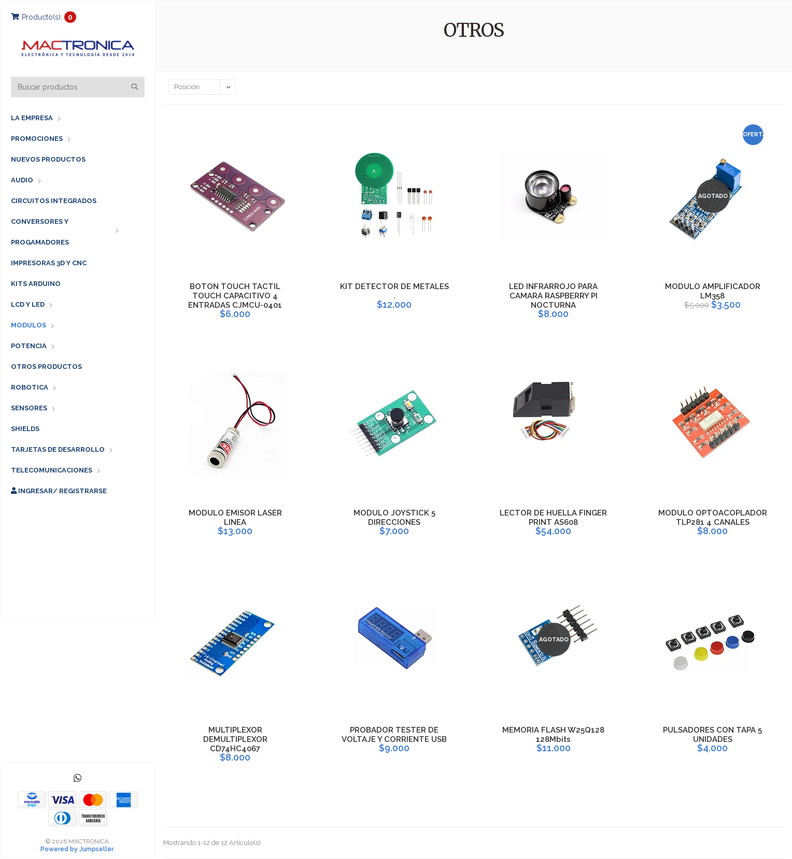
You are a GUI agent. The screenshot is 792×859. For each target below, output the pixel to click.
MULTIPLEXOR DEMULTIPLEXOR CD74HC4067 (235, 739)
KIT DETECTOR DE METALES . (394, 291)
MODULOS (28, 325)
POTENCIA (29, 346)
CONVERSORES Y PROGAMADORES (40, 232)
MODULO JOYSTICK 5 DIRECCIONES (394, 517)
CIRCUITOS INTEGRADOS (53, 201)
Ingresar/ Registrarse (59, 491)
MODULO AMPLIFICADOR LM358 (712, 291)
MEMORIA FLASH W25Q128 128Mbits (553, 734)
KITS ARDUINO (36, 284)
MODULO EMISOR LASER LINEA (235, 517)
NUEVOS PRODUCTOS (48, 159)
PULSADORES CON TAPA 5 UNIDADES (712, 734)
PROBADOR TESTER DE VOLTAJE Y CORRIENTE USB (394, 734)
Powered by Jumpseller (77, 849)
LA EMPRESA (32, 118)
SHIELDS (25, 429)
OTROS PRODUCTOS (46, 366)
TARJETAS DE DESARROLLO (58, 449)
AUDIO (22, 180)
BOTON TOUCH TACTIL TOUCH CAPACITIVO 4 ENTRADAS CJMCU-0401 (235, 296)
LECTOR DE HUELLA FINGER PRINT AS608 (553, 517)
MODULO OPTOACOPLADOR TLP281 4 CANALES (712, 517)
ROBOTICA (29, 387)
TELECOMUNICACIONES (51, 470)
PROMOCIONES (37, 138)
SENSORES (29, 408)
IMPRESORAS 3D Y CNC (49, 263)
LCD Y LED (28, 304)
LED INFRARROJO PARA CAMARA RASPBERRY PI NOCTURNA (553, 296)
